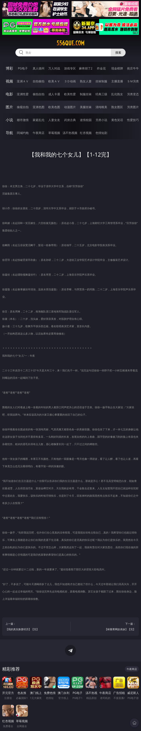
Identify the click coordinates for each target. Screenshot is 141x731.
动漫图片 (70, 107)
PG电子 (23, 68)
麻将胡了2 (85, 68)
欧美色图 (54, 107)
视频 (9, 81)
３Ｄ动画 (70, 81)
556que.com (70, 43)
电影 (9, 94)
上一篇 (36, 627)
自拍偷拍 (38, 81)
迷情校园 (86, 120)
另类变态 (133, 94)
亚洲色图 (38, 107)
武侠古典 (70, 120)
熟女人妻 (86, 81)
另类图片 (133, 107)
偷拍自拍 (38, 94)
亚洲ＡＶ (23, 81)
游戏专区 (70, 68)
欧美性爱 (70, 94)
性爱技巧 (133, 120)
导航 (9, 132)
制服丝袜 (86, 94)
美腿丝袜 (86, 107)
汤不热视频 (70, 133)
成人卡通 (54, 94)
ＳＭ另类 (133, 81)
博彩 (9, 68)
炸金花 (101, 68)
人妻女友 (54, 120)
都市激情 (23, 120)
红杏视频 (86, 133)
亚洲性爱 (23, 94)
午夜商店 (38, 133)
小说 (9, 119)
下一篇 (104, 627)
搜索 (118, 52)
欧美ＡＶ (54, 81)
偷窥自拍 (23, 107)
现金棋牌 (117, 68)
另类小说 (101, 120)
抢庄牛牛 (133, 68)
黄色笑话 (117, 120)
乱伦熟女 (117, 94)
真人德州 (38, 68)
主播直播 (117, 81)
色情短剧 (101, 133)
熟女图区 (117, 107)
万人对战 (54, 68)
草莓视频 (54, 133)
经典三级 (101, 94)
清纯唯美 (101, 107)
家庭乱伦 (38, 120)
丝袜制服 (101, 81)
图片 (9, 106)
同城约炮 (23, 133)
